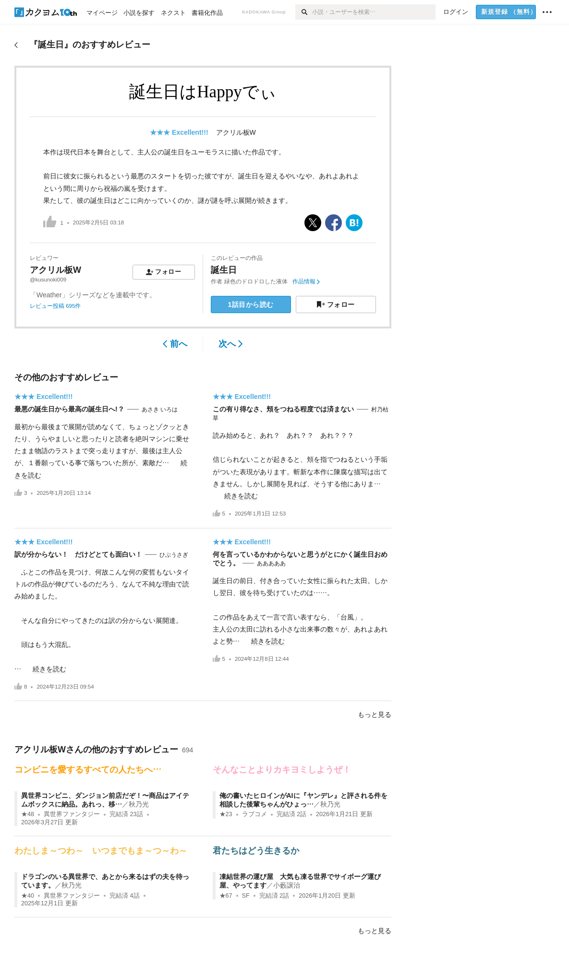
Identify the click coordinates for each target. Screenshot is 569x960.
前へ (175, 344)
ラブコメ (254, 814)
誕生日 (224, 270)
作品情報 (306, 281)
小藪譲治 (286, 885)
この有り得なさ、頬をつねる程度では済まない (283, 409)
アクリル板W (236, 132)
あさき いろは (160, 409)
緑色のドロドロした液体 (256, 281)
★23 (225, 814)
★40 (27, 895)
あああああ (271, 563)
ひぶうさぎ (173, 555)
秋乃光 (139, 804)
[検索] (303, 12)
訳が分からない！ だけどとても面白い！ (78, 554)
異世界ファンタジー (72, 814)
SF (246, 895)
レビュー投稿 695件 (55, 306)
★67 (225, 895)
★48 (27, 814)
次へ (230, 344)
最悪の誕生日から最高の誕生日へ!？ (69, 409)
